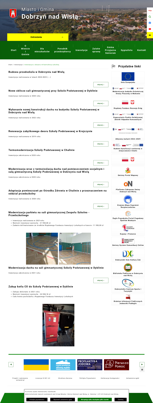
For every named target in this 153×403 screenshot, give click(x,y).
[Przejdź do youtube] (150, 29)
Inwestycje (18, 64)
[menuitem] (14, 50)
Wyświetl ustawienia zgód (62, 400)
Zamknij (120, 400)
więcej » (100, 84)
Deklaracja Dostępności (110, 378)
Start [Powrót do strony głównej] (10, 64)
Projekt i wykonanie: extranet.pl (20, 379)
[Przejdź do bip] (150, 10)
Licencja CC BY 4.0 (42, 378)
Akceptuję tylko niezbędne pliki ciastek (95, 400)
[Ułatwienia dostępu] (150, 35)
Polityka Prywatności (88, 378)
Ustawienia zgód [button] (132, 378)
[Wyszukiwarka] (150, 17)
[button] (42, 264)
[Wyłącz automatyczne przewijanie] (142, 369)
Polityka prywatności (37, 400)
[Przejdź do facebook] (150, 23)
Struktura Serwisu (65, 378)
